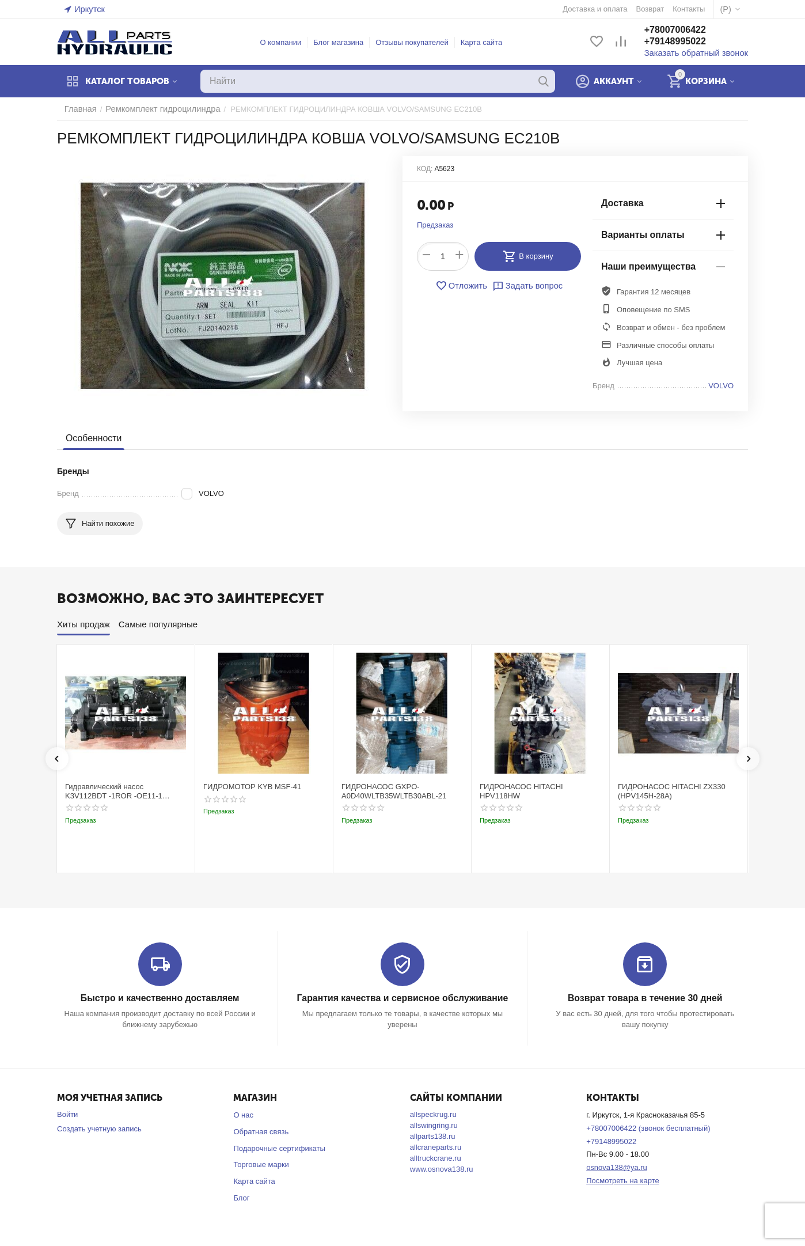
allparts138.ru (432, 1135)
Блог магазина (345, 42)
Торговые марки (261, 1164)
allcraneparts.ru (436, 1146)
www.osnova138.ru (441, 1168)
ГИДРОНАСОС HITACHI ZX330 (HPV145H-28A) (672, 791)
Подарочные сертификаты (279, 1147)
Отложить (464, 285)
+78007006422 (686, 31)
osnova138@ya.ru (616, 1166)
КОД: (424, 169)
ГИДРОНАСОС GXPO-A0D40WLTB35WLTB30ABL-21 (393, 791)
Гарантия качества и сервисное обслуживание (402, 998)
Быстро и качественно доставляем (160, 998)
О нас (243, 1114)
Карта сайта (487, 42)
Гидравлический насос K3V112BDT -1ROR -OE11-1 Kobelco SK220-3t (113, 791)
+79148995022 (686, 42)
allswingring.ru (434, 1124)
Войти (67, 1113)
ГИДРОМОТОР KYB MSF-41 (252, 786)
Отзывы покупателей (418, 42)
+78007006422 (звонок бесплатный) (648, 1127)
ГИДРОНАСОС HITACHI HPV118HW (521, 791)
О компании (286, 42)
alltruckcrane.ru (435, 1157)
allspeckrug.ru (433, 1113)
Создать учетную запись (99, 1128)
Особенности (92, 438)
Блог (241, 1197)
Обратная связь (260, 1131)
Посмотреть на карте (622, 1180)
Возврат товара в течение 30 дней (645, 998)
